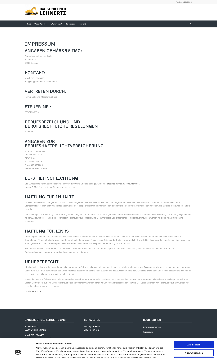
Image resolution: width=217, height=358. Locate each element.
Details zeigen (147, 352)
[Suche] (190, 23)
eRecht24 (36, 291)
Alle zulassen (193, 327)
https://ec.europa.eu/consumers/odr (123, 184)
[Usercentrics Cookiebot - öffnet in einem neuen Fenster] (18, 353)
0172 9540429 (187, 2)
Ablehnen (194, 344)
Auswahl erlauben (194, 336)
